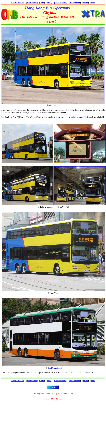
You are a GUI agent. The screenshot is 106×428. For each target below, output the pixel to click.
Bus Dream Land (54, 368)
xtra (93, 2)
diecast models (17, 2)
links (42, 2)
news (49, 2)
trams (85, 2)
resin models (74, 2)
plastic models (60, 2)
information (32, 2)
